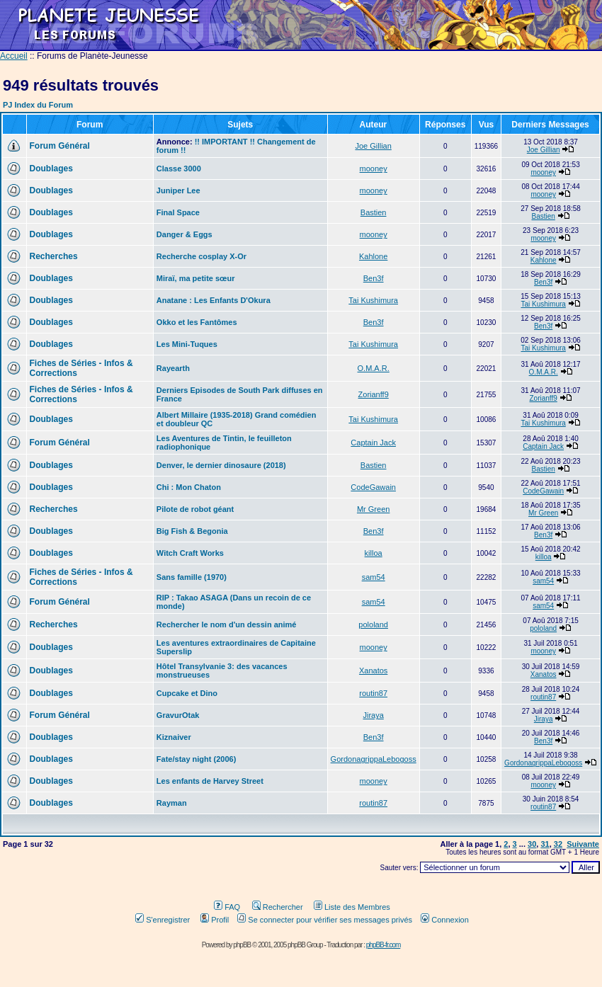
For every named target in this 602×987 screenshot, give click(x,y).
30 (532, 844)
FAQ (227, 907)
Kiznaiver (174, 737)
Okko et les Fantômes (197, 322)
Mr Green (373, 509)
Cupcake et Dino (187, 693)
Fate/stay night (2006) (196, 759)
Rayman (172, 803)
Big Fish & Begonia (192, 531)
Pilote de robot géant (195, 509)
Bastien (373, 212)
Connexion (445, 919)
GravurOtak (178, 715)
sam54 (373, 577)
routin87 (373, 693)
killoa (373, 553)
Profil (214, 919)
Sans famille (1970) (192, 577)
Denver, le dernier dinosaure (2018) (221, 465)
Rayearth (173, 368)
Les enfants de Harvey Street (210, 781)
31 (544, 844)
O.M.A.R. (374, 368)
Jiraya (373, 715)
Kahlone (373, 256)
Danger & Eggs (184, 234)
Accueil (14, 56)
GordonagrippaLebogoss (373, 759)
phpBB (242, 945)
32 (558, 844)
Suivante (583, 844)
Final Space (178, 212)
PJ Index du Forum (38, 105)
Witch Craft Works (190, 553)
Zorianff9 (373, 394)
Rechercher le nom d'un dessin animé (227, 624)
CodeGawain (373, 487)
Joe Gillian (373, 146)
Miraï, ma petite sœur (196, 278)
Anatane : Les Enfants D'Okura (214, 300)
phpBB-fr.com (383, 945)
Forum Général (60, 146)
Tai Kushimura (373, 300)
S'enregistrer (162, 919)
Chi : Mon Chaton (189, 487)
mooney (373, 168)
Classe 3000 (179, 168)
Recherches (54, 256)
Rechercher (277, 907)
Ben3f (373, 278)
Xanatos (373, 670)
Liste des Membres (352, 907)
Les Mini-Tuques (187, 344)
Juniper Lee (178, 190)
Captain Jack (373, 442)
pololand (373, 624)
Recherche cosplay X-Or (201, 256)
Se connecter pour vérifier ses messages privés (324, 919)
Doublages (51, 168)
